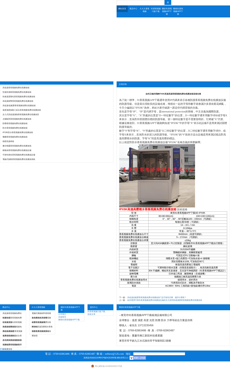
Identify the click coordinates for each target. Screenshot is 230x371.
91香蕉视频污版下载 (156, 10)
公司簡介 (62, 314)
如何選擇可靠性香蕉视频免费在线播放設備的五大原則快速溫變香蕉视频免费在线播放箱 (164, 300)
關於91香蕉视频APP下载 (167, 11)
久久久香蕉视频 (144, 10)
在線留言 (62, 317)
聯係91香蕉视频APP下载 (178, 11)
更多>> (3, 349)
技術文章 (91, 314)
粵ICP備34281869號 (107, 358)
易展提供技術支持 (91, 358)
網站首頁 (122, 9)
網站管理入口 (122, 358)
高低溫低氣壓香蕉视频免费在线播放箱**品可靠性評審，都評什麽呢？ (156, 297)
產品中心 (133, 9)
